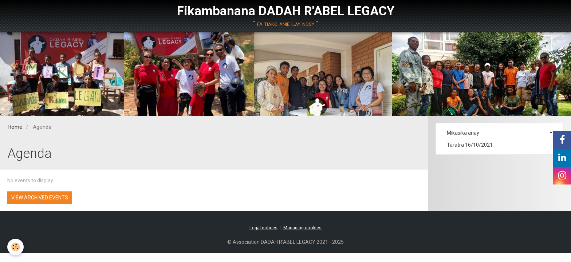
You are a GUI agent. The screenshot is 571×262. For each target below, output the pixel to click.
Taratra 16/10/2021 (470, 145)
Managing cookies (302, 227)
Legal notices (263, 227)
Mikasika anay (463, 133)
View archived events (39, 198)
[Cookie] (15, 247)
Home (15, 127)
